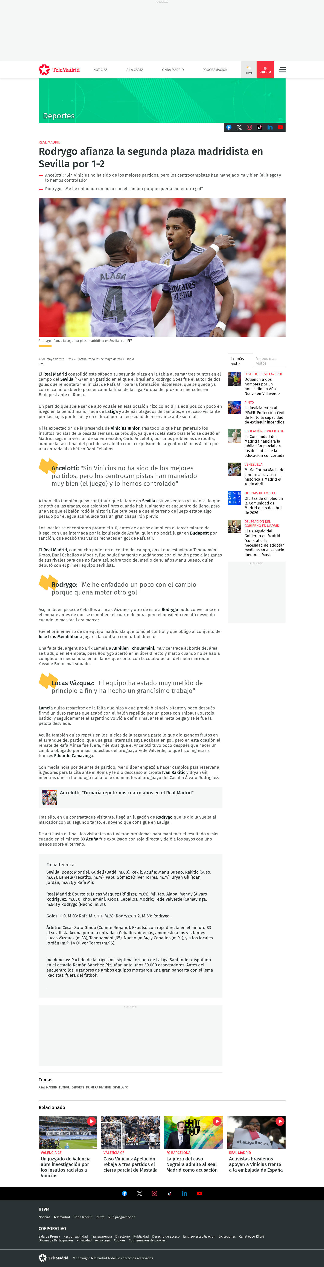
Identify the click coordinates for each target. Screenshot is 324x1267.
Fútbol (64, 1087)
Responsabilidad (76, 1236)
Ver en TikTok (169, 1194)
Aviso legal (103, 1240)
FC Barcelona (178, 1153)
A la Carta (134, 70)
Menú (282, 69)
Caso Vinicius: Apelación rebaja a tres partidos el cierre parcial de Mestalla (130, 1132)
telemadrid (53, 1258)
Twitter (239, 127)
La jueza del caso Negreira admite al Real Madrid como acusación (193, 1132)
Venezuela (253, 464)
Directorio (122, 1236)
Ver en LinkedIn (184, 1193)
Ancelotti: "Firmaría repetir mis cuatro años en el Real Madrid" (49, 797)
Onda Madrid (173, 70)
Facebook (229, 127)
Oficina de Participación (56, 1240)
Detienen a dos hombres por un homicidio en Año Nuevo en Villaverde (234, 379)
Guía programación (121, 1217)
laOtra (100, 1217)
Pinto (249, 402)
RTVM (44, 1209)
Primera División (98, 1087)
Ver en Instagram (154, 1193)
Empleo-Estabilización (199, 1236)
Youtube (280, 127)
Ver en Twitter (139, 1194)
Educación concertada (264, 431)
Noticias (100, 70)
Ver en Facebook (124, 1194)
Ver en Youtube (199, 1193)
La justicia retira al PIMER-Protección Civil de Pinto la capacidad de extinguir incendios (234, 407)
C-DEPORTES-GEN (162, 100)
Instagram (249, 127)
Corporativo (52, 1229)
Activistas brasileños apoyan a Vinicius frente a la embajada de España (256, 1132)
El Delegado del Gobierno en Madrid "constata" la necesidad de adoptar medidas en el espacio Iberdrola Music (234, 526)
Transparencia (101, 1236)
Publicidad (141, 1236)
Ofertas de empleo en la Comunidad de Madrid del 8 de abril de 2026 (234, 498)
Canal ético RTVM (251, 1236)
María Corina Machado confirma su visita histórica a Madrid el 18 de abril (234, 469)
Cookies (119, 1240)
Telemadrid (62, 1217)
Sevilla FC (120, 1087)
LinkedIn (270, 127)
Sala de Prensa (49, 1236)
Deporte (78, 1087)
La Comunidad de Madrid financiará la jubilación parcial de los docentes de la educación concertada (234, 436)
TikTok (260, 127)
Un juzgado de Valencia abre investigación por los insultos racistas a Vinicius (68, 1132)
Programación (215, 70)
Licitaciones (227, 1236)
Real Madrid (50, 142)
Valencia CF (51, 1153)
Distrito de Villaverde (264, 374)
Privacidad (84, 1240)
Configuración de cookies (147, 1240)
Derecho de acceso (166, 1236)
